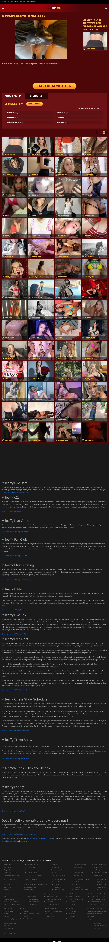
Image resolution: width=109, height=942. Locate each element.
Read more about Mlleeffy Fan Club (14, 556)
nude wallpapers (33, 872)
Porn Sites (58, 882)
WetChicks (50, 901)
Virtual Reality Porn (21, 2)
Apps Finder (78, 867)
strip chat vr (49, 919)
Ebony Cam (97, 923)
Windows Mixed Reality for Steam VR (35, 884)
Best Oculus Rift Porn (30, 887)
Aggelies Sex (98, 875)
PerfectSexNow (96, 901)
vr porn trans (28, 882)
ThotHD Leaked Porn (51, 908)
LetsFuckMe (32, 904)
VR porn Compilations (76, 899)
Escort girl (54, 865)
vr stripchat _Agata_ (10, 919)
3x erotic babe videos (58, 870)
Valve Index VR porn (61, 879)
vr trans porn (59, 887)
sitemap (77, 884)
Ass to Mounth (101, 879)
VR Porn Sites (73, 911)
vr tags (49, 894)
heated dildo (55, 867)
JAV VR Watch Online (81, 889)
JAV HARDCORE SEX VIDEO (99, 899)
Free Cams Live (9, 899)
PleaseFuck (31, 867)
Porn (5, 896)
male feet (72, 913)
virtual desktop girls (10, 879)
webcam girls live (74, 896)
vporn (24, 908)
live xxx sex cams (33, 870)
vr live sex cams (7, 2)
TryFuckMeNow (102, 882)
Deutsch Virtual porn (10, 872)
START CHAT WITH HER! (54, 86)
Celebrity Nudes (28, 919)
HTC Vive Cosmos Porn (35, 875)
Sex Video (97, 928)
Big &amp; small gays (30, 879)
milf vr (99, 889)
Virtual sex (26, 911)
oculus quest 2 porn (10, 894)
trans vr (6, 925)
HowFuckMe (32, 896)
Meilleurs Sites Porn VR (98, 894)
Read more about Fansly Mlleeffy (13, 811)
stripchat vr (7, 865)
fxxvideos (7, 913)
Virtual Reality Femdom (82, 879)
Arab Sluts (7, 884)
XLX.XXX (25, 916)
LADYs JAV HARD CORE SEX (53, 911)
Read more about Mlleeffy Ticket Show (15, 759)
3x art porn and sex (100, 872)
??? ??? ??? (49, 913)
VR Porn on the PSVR (100, 925)
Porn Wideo (72, 904)
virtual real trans (74, 894)
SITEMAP (6, 916)
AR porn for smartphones (95, 913)
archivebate (31, 838)
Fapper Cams (8, 870)
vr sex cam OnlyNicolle (54, 899)
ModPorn (78, 887)
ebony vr (90, 919)
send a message (34, 104)
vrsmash (6, 889)
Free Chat (14, 690)
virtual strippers (33, 899)
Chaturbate (6, 841)
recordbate (47, 838)
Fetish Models (8, 911)
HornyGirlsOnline (33, 901)
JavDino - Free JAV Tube (95, 908)
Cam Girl (57, 884)
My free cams (24, 841)
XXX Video (72, 901)
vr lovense (7, 882)
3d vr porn (7, 887)
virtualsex (78, 882)
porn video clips (79, 872)
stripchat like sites (10, 933)
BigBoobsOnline (102, 884)
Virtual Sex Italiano (80, 865)
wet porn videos (33, 865)
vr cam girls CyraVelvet (58, 875)
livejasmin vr (78, 875)
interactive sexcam (10, 923)
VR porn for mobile (53, 904)
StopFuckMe (91, 916)
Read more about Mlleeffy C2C (12, 511)
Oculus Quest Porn (75, 919)
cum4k (71, 908)
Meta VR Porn (98, 867)
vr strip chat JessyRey (11, 901)
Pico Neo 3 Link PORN (97, 904)
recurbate (39, 838)
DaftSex (53, 872)
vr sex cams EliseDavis (98, 896)
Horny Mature (101, 887)
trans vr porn (8, 908)
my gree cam (8, 867)
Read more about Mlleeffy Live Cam (16, 492)
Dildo (13, 610)
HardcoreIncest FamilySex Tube (97, 911)
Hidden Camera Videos (11, 875)
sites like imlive (29, 889)
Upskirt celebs (49, 916)
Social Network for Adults (12, 904)
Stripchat (13, 841)
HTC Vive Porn (59, 889)
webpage (97, 870)
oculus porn (72, 916)
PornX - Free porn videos (31, 913)
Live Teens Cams (52, 896)
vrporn (33, 2)
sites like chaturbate (100, 865)
